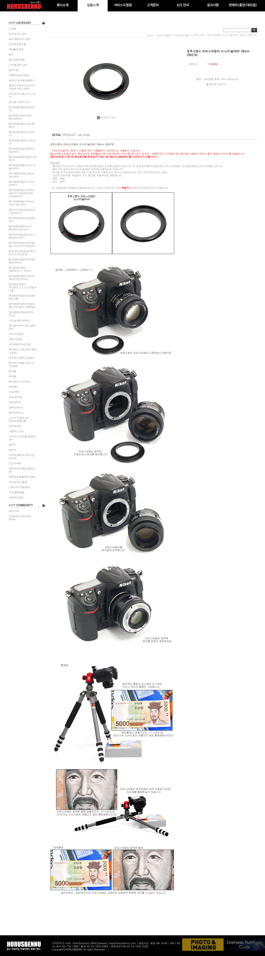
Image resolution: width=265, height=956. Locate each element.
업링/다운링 (15, 339)
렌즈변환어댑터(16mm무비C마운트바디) (22, 277)
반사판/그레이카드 (19, 102)
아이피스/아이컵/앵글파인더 (22, 438)
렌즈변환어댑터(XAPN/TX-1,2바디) (20, 269)
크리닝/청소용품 (18, 481)
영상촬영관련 (16, 49)
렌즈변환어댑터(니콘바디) (22, 133)
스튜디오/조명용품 (19, 487)
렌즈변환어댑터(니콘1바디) (22, 142)
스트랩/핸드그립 (18, 64)
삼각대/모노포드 (18, 33)
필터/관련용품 (17, 59)
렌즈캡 (12, 371)
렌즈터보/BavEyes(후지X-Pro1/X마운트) (22, 252)
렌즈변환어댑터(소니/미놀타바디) (22, 167)
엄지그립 (14, 69)
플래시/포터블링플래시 (22, 80)
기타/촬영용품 (17, 492)
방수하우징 (15, 425)
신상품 (12, 28)
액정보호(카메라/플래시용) (22, 470)
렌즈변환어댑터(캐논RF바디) (22, 125)
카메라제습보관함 (19, 75)
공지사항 (14, 510)
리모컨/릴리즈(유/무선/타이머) (22, 456)
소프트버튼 (15, 463)
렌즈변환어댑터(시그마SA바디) (22, 183)
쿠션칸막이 (15, 402)
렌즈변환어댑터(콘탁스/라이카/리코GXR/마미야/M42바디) (22, 193)
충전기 (12, 444)
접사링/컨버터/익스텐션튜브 (22, 327)
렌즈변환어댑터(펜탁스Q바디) (22, 158)
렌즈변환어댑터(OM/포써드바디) (21, 175)
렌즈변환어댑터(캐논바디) (22, 109)
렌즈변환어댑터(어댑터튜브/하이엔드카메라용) (22, 305)
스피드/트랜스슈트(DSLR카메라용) (19, 419)
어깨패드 (14, 386)
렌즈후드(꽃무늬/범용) (21, 357)
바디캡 (12, 376)
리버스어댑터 (16, 333)
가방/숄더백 (15, 397)
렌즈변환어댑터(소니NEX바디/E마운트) (20, 228)
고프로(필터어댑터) (19, 320)
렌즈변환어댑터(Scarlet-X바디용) (22, 297)
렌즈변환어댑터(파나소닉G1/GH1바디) (22, 203)
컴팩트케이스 (16, 407)
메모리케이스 (16, 412)
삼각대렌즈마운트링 (20, 344)
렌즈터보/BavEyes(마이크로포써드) (22, 211)
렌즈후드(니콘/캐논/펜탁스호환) (23, 351)
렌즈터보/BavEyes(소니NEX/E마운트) (22, 236)
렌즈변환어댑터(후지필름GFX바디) (22, 261)
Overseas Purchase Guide (20, 517)
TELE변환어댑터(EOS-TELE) (21, 314)
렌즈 (11, 54)
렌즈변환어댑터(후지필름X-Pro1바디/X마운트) (22, 244)
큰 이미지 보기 (106, 117)
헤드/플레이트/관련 (20, 38)
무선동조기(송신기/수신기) (22, 95)
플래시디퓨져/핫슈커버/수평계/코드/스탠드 (22, 87)
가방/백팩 (14, 391)
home (150, 35)
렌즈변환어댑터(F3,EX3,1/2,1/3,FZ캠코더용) (23, 287)
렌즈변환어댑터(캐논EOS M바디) (20, 117)
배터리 (12, 449)
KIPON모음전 (16, 497)
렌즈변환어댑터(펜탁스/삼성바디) (22, 150)
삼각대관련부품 (17, 44)
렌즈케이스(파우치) (19, 381)
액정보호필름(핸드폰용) (22, 476)
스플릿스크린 (16, 431)
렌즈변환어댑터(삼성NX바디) (22, 219)
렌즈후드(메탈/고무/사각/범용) (21, 364)
